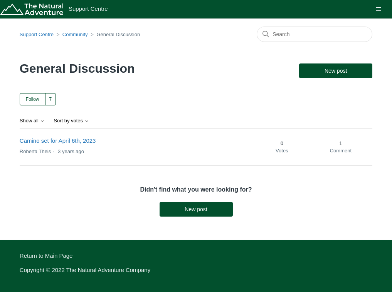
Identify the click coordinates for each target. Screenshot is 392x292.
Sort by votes (71, 120)
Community (75, 34)
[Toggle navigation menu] (378, 9)
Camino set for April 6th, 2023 (58, 140)
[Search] (314, 34)
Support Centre (37, 34)
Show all (32, 120)
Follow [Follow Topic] (32, 99)
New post (336, 71)
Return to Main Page (46, 255)
